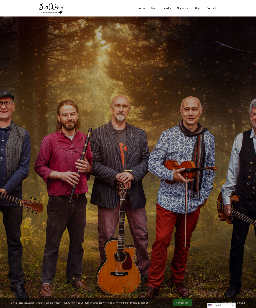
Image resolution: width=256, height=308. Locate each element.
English (215, 305)
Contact (212, 8)
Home (148, 8)
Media (171, 8)
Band (159, 8)
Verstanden (182, 302)
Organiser (186, 8)
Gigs (199, 8)
